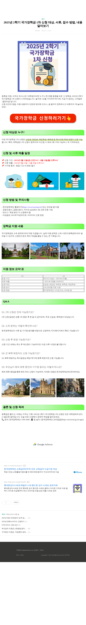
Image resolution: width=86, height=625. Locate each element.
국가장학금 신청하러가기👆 (43, 181)
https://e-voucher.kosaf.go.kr (13, 528)
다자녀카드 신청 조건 (10, 588)
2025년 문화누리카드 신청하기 (13, 584)
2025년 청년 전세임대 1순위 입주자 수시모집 (14, 581)
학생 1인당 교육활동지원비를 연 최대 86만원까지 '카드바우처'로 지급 (31, 535)
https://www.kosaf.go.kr (32, 270)
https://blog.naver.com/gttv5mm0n (15, 545)
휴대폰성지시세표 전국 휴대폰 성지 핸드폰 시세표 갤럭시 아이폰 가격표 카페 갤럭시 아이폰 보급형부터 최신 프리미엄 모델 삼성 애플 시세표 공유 (36, 552)
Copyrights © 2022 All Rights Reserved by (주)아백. (55, 618)
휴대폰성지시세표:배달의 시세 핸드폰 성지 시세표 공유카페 (31, 548)
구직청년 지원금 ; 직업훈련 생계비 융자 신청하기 (14, 595)
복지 (43, 50)
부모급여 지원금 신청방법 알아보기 (14, 591)
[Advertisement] (43, 21)
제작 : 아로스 (20, 618)
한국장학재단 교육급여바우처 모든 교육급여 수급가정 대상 (30, 532)
